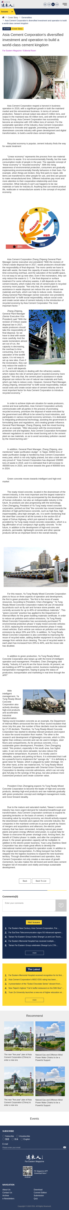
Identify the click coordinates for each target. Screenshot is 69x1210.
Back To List (41, 881)
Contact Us (7, 1193)
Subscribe (9, 1136)
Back (25, 881)
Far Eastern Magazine (34, 1161)
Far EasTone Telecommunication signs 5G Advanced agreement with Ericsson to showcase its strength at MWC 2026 (36, 932)
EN (53, 4)
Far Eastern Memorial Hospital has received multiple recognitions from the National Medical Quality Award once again (34, 941)
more (35, 953)
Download (38, 1190)
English (26, 1139)
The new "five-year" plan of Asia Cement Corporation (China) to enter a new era (18, 1057)
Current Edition (40, 1193)
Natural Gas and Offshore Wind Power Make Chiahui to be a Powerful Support (49, 1057)
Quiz (36, 1199)
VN (57, 4)
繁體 (7, 1139)
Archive (5, 1195)
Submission (39, 1195)
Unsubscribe (24, 1136)
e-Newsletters (8, 1199)
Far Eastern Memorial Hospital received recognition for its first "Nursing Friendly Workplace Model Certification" (35, 975)
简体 (16, 1139)
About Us (6, 1190)
